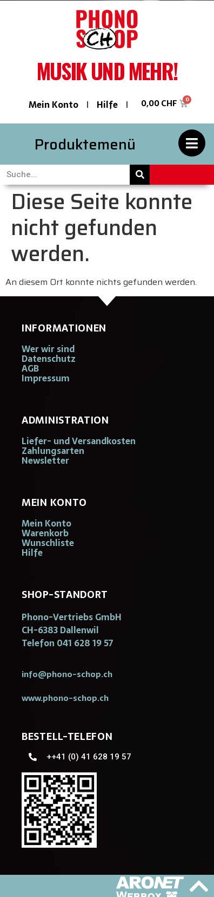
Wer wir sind (48, 349)
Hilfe (107, 105)
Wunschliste (48, 543)
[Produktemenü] (191, 143)
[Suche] (140, 175)
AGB (30, 368)
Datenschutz (49, 358)
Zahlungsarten (53, 451)
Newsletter (45, 460)
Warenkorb (45, 533)
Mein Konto (53, 105)
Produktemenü (85, 144)
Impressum (46, 378)
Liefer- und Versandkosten (79, 441)
